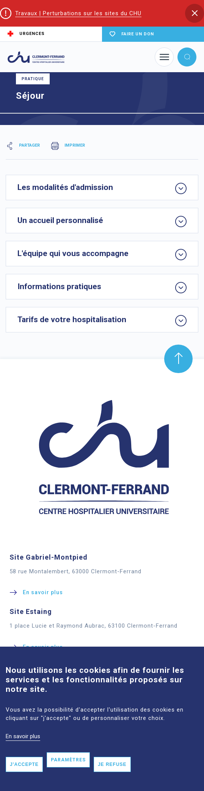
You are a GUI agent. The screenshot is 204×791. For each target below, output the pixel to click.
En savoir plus (23, 746)
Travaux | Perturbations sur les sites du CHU (78, 13)
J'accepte (24, 775)
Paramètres (68, 770)
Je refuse (112, 775)
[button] (194, 13)
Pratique (33, 79)
